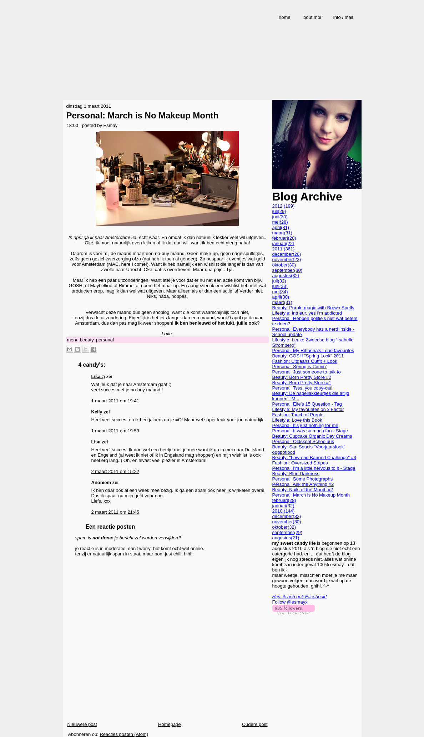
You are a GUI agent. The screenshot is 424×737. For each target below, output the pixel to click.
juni (280, 216)
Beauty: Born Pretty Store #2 (301, 377)
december (286, 254)
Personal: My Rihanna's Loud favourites (313, 350)
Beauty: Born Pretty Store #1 (301, 382)
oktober (284, 265)
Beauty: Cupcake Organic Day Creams (312, 436)
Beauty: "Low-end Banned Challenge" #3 (314, 457)
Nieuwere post (82, 724)
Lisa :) (98, 376)
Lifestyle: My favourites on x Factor (308, 409)
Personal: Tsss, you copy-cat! (302, 388)
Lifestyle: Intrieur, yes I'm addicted (307, 313)
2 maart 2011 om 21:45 (115, 512)
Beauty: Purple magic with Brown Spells (313, 307)
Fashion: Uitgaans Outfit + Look (304, 361)
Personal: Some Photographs (302, 479)
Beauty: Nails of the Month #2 (302, 489)
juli (279, 211)
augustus (285, 275)
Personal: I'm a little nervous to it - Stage (313, 468)
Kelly (96, 412)
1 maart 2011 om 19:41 (115, 400)
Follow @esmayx (290, 602)
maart (282, 232)
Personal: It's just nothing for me (305, 425)
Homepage (169, 724)
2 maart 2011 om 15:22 (115, 471)
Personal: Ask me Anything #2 (303, 484)
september (287, 270)
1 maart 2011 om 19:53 (115, 430)
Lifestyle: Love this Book (297, 420)
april (280, 227)
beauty (87, 339)
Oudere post (255, 724)
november (286, 259)
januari (283, 243)
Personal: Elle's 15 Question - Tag (307, 404)
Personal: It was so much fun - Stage (310, 430)
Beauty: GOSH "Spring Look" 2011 (308, 356)
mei (280, 222)
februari (284, 238)
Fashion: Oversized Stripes (300, 463)
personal (105, 339)
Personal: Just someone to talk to (306, 372)
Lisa (96, 441)
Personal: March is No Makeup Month (142, 115)
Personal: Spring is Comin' (299, 366)
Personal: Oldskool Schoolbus (303, 441)
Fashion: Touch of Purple (298, 414)
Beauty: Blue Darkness (295, 473)
